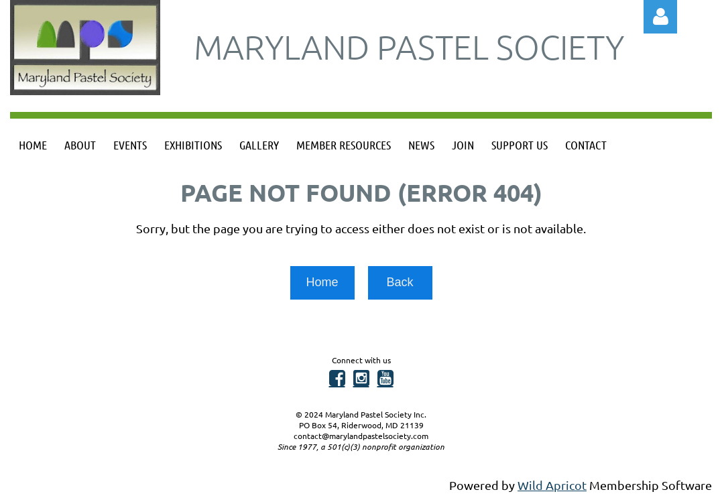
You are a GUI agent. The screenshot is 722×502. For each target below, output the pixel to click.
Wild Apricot (552, 485)
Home (322, 282)
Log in (660, 17)
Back (399, 282)
